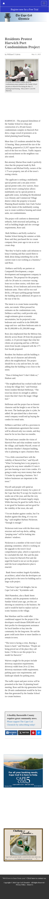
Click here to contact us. (36, 878)
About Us (30, 885)
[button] (7, 85)
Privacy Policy (21, 885)
